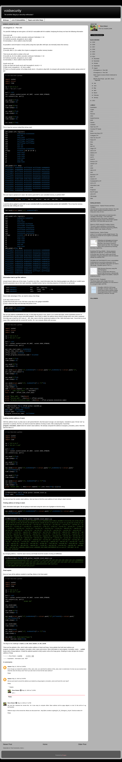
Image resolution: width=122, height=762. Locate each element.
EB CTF (92, 146)
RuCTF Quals (94, 192)
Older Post (82, 744)
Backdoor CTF (94, 174)
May (95, 88)
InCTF (92, 157)
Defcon (92, 155)
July (95, 83)
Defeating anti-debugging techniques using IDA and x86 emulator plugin (108, 241)
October (96, 63)
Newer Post (7, 744)
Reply (9, 673)
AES (91, 172)
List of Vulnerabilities (18, 20)
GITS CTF (93, 183)
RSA (91, 142)
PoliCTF (92, 159)
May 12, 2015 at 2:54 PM (19, 678)
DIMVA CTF (93, 153)
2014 (93, 54)
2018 (93, 44)
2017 (93, 47)
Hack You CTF (94, 127)
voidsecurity (12, 11)
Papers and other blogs (35, 20)
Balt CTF (92, 176)
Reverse (92, 113)
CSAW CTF (93, 179)
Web (91, 198)
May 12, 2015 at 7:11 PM (24, 703)
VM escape (93, 196)
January (96, 97)
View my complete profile (105, 28)
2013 (93, 56)
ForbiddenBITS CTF (95, 181)
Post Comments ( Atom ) (17, 748)
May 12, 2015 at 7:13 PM (29, 690)
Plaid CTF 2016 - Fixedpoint (98, 279)
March (95, 92)
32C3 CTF (93, 150)
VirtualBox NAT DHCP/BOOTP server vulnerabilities (104, 260)
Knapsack (93, 189)
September (97, 65)
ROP (26, 658)
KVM (91, 187)
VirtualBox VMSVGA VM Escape (106, 287)
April (95, 90)
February (96, 95)
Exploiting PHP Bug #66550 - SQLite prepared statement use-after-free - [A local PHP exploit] (102, 251)
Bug (91, 144)
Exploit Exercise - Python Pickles (99, 232)
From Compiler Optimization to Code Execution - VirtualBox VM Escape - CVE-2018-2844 (103, 215)
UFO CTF (93, 194)
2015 (93, 51)
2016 (93, 49)
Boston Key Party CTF (96, 133)
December (96, 58)
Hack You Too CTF (95, 137)
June (95, 85)
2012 (93, 100)
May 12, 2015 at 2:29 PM (19, 666)
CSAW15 (92, 124)
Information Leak (19, 658)
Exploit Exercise (94, 118)
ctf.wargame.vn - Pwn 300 (100, 70)
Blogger (64, 755)
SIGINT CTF (93, 163)
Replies (11, 687)
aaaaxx (10, 666)
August (96, 68)
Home (45, 744)
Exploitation (11, 658)
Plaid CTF (93, 140)
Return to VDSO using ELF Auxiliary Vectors (102, 224)
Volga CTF (93, 148)
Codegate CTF (94, 135)
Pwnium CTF (93, 161)
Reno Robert (12, 656)
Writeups (6, 20)
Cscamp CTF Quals (95, 129)
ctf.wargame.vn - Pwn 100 (100, 72)
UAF (91, 166)
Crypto (92, 109)
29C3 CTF (93, 170)
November (96, 61)
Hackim (92, 122)
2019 (93, 42)
